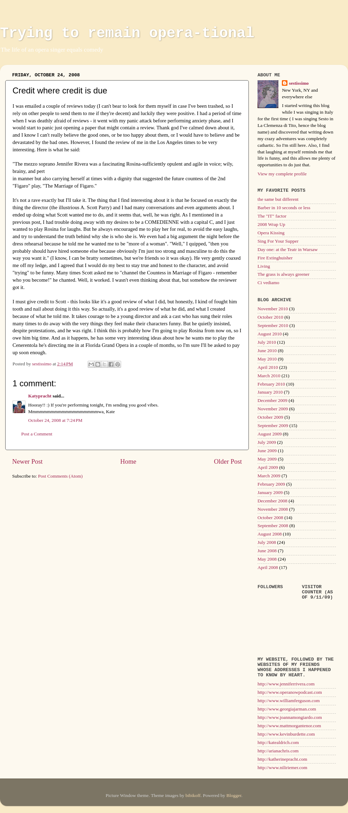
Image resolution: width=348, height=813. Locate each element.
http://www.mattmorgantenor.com (289, 725)
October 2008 (270, 517)
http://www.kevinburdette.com (286, 734)
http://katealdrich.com (278, 742)
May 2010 (267, 359)
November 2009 (273, 408)
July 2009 (267, 442)
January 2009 (270, 492)
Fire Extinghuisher (275, 257)
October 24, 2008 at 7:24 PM (55, 420)
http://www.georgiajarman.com (287, 709)
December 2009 (272, 400)
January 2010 (270, 392)
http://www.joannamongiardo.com (290, 717)
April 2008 (268, 567)
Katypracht (40, 395)
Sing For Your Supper (278, 241)
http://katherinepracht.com (282, 759)
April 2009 (268, 467)
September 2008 (273, 525)
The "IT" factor (272, 216)
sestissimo (299, 83)
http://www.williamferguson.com (289, 700)
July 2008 (267, 542)
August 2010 (270, 333)
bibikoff (192, 795)
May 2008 (267, 559)
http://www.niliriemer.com (282, 767)
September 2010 (273, 325)
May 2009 (267, 459)
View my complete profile (282, 173)
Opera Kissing (271, 232)
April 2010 (268, 367)
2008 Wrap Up (271, 224)
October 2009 (270, 417)
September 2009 (273, 425)
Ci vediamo (268, 282)
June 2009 (267, 450)
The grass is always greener (283, 274)
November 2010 (273, 308)
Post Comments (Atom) (60, 476)
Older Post (228, 461)
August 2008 (270, 534)
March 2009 (269, 475)
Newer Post (27, 461)
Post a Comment (36, 433)
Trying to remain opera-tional (127, 33)
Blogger (233, 795)
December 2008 (272, 500)
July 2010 (267, 342)
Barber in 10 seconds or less (284, 207)
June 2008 (267, 550)
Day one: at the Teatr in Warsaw (288, 249)
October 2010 (270, 317)
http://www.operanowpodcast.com (290, 692)
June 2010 (267, 350)
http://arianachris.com (278, 750)
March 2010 (269, 375)
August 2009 (270, 433)
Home (128, 461)
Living (264, 266)
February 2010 (271, 384)
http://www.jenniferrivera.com (286, 683)
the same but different (278, 199)
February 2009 (271, 484)
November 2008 (273, 509)
